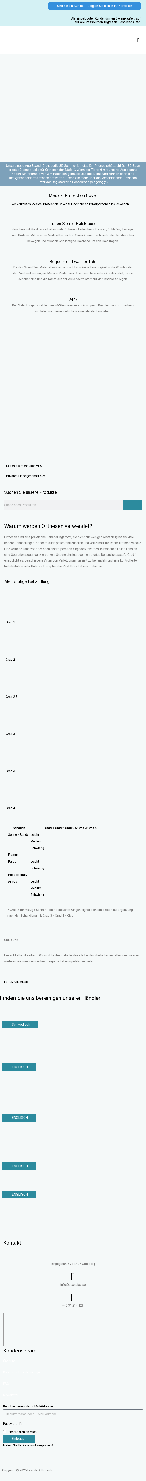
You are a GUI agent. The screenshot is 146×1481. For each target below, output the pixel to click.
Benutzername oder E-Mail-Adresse (28, 1406)
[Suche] (132, 505)
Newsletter (10, 1395)
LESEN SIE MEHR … (17, 982)
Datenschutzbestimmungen (22, 1372)
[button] (138, 40)
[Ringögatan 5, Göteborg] (35, 1329)
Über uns (9, 1361)
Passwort (10, 1424)
